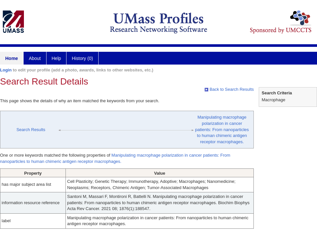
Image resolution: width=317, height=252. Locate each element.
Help (56, 58)
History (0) (82, 58)
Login (5, 70)
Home (11, 58)
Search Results (30, 129)
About (35, 58)
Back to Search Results (229, 89)
